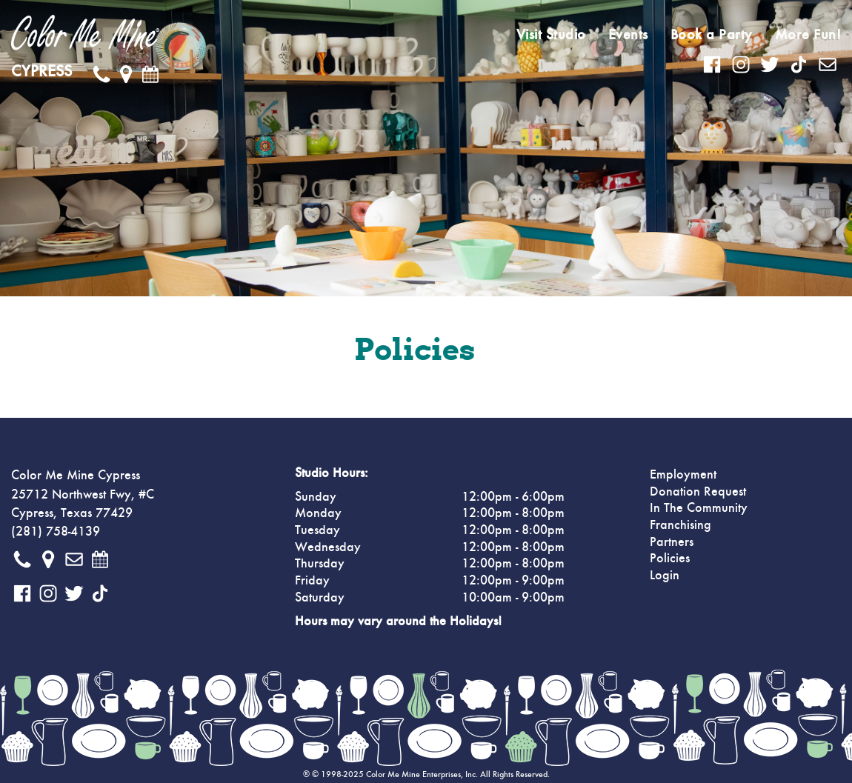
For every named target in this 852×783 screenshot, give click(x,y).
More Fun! (808, 34)
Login (664, 575)
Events (628, 34)
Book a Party (711, 34)
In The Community (699, 508)
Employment (683, 475)
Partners (671, 542)
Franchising (680, 525)
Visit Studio (551, 34)
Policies (670, 558)
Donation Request (698, 492)
